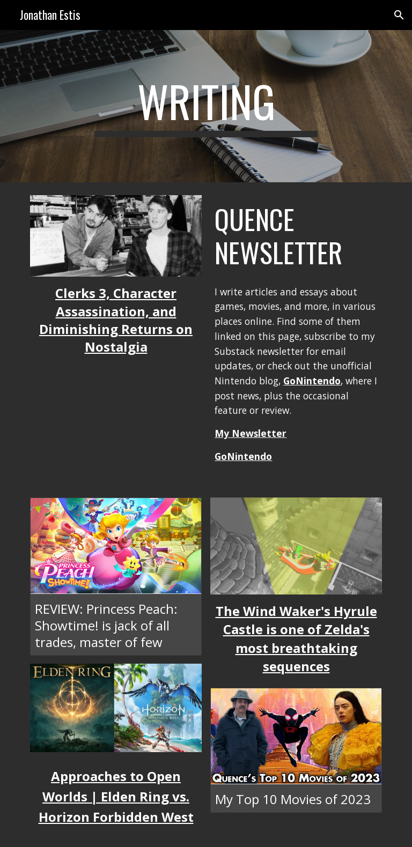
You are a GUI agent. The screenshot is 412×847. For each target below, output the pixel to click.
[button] (399, 15)
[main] (205, 106)
